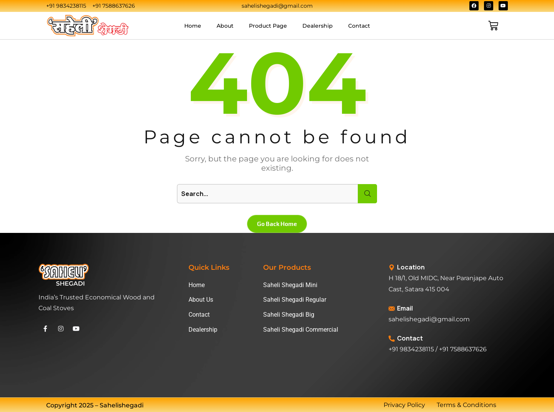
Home (192, 25)
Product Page (268, 25)
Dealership (317, 25)
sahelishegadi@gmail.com (429, 319)
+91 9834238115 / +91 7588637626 (438, 349)
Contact (359, 25)
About (225, 25)
